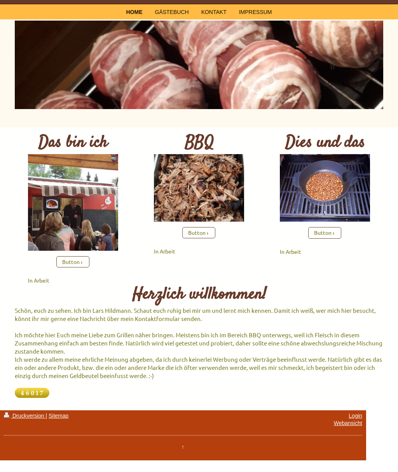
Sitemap (58, 416)
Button (71, 261)
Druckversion (24, 416)
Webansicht (348, 423)
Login (355, 416)
